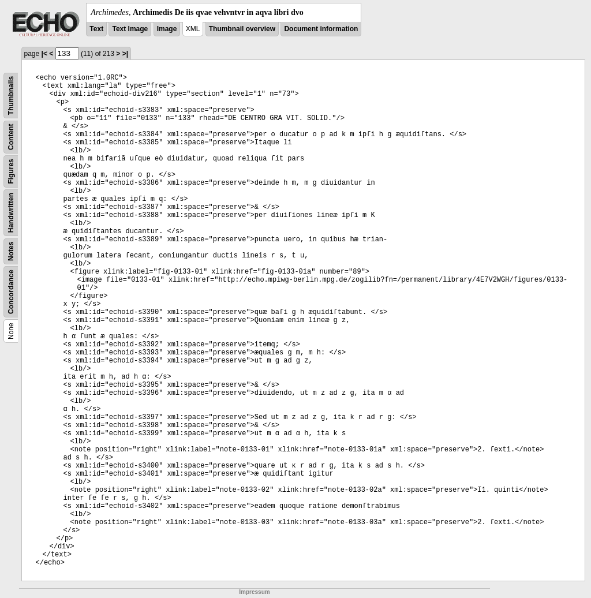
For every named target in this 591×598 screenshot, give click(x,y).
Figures (11, 171)
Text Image (130, 29)
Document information (321, 29)
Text (96, 29)
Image (167, 29)
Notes (11, 251)
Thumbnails (11, 95)
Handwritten (11, 213)
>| (125, 54)
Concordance (11, 292)
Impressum (254, 592)
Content (11, 137)
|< (44, 54)
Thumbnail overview (242, 29)
